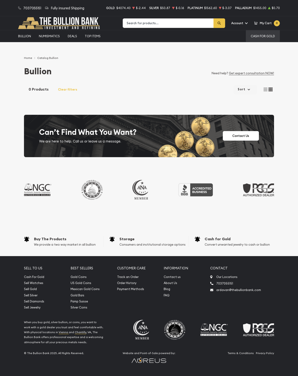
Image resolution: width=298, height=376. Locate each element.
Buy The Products (50, 239)
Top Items (93, 36)
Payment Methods (130, 289)
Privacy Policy (265, 353)
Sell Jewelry (32, 307)
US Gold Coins (81, 283)
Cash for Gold (217, 239)
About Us (170, 283)
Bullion (24, 36)
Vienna (64, 332)
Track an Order (128, 277)
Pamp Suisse (79, 301)
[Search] (219, 23)
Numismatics (49, 36)
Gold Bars (77, 295)
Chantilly (80, 332)
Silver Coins (79, 307)
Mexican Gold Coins (85, 289)
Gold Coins (79, 277)
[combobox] (168, 23)
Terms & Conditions (240, 353)
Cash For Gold (263, 36)
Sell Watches (33, 283)
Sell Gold (30, 289)
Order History (126, 283)
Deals (72, 36)
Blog (167, 289)
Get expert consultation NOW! (251, 73)
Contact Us (240, 136)
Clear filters (67, 89)
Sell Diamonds (34, 301)
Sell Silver (30, 295)
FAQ (166, 295)
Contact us (172, 277)
